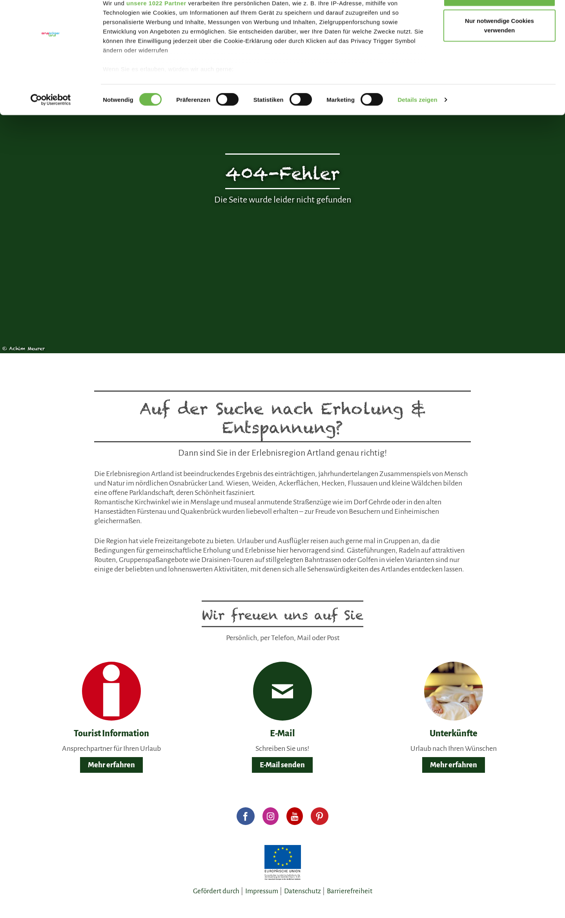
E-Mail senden (282, 765)
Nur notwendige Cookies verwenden (499, 51)
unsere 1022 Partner (156, 28)
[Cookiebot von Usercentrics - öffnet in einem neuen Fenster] (50, 125)
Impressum (261, 891)
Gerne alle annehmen (499, 20)
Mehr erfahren (111, 765)
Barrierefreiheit (349, 891)
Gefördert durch (216, 891)
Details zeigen (417, 125)
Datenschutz (302, 891)
